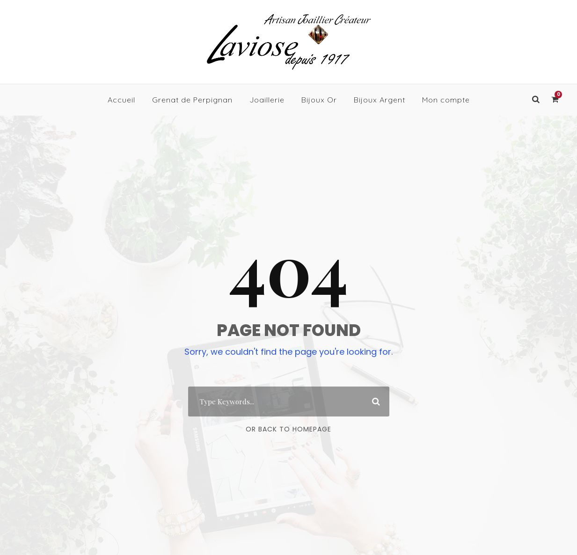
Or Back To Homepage (288, 429)
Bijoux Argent (379, 99)
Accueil (121, 99)
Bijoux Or (319, 99)
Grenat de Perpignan (192, 99)
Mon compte (446, 99)
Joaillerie (267, 99)
